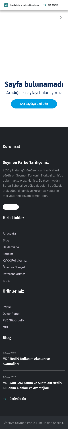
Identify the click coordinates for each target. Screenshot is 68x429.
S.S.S (6, 281)
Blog (6, 240)
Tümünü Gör (14, 399)
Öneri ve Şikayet (14, 267)
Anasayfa (9, 233)
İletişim (8, 254)
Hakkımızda (11, 247)
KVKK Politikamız (15, 260)
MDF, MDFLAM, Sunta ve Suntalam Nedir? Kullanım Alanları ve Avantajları (32, 385)
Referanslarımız (14, 274)
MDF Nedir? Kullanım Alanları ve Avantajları (26, 361)
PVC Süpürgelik (13, 320)
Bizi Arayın (50, 5)
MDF (6, 327)
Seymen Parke (25, 423)
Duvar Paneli (11, 313)
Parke (7, 307)
